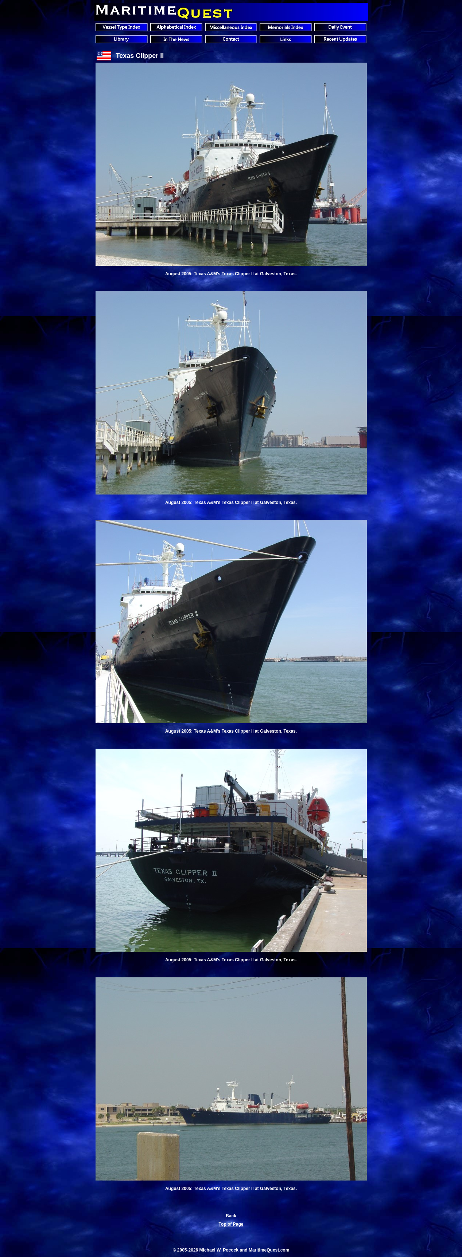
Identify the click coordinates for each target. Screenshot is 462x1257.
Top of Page (231, 1224)
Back (231, 1215)
